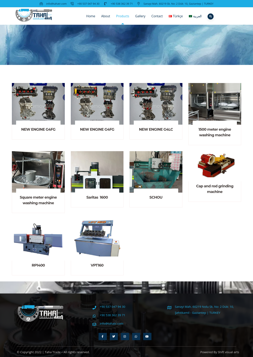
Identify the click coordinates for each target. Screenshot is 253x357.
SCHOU (155, 197)
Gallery (140, 19)
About (105, 19)
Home (90, 19)
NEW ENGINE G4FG (38, 129)
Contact (157, 19)
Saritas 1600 (97, 197)
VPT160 (97, 265)
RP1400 (38, 265)
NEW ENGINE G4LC (156, 129)
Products (122, 19)
